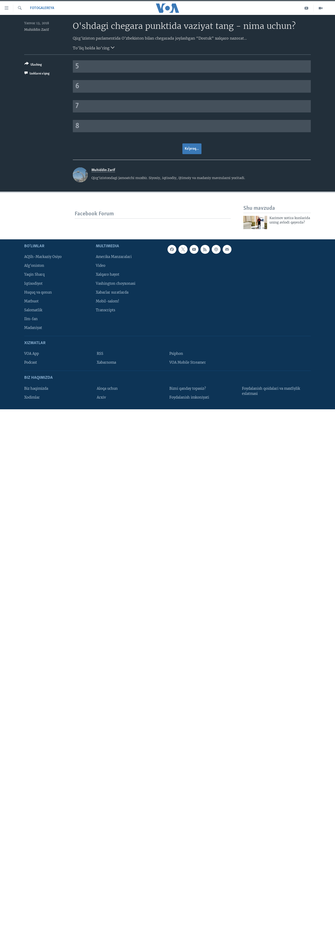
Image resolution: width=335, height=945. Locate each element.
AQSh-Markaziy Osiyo (43, 257)
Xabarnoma (106, 362)
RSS (100, 354)
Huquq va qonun (38, 292)
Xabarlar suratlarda (112, 292)
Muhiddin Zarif (36, 29)
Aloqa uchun (107, 388)
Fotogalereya (42, 8)
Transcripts (105, 310)
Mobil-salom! (107, 301)
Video (100, 266)
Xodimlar (32, 397)
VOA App (31, 354)
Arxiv (101, 397)
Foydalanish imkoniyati (189, 397)
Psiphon (176, 354)
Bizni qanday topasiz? (187, 388)
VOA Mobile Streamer (187, 362)
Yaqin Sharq (34, 275)
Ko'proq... (192, 149)
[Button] (33, 65)
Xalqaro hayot (107, 275)
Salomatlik (33, 310)
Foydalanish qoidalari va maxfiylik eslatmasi (271, 391)
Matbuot (31, 301)
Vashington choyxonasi (115, 283)
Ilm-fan (31, 319)
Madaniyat (33, 328)
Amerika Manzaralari (114, 257)
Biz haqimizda (36, 388)
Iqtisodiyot (33, 283)
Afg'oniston (34, 266)
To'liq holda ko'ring (93, 47)
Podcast (30, 362)
